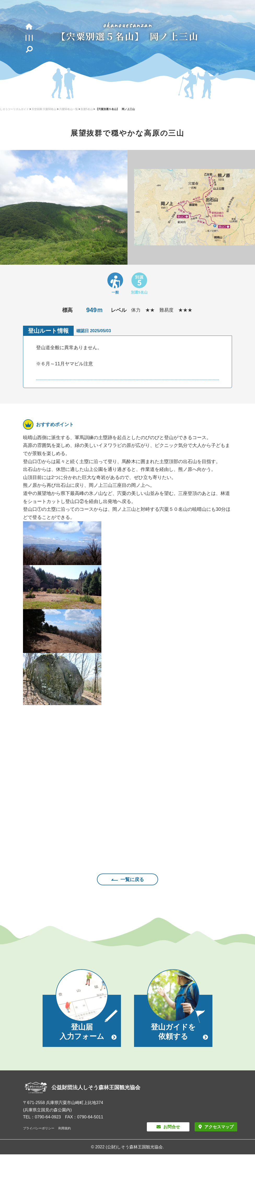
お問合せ (171, 1127)
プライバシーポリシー (38, 1128)
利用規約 (64, 1128)
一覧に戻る (132, 879)
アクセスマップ (219, 1127)
